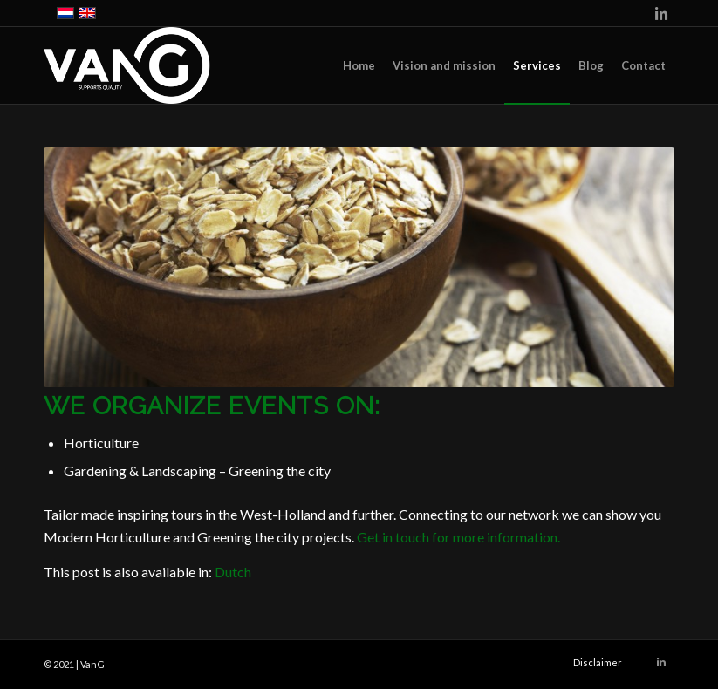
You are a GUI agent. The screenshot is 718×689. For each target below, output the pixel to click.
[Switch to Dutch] (233, 572)
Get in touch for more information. (458, 537)
